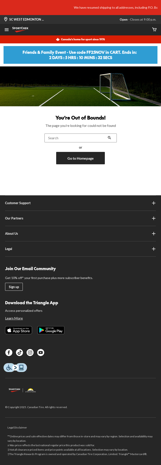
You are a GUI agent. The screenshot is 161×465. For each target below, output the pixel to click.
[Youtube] (40, 352)
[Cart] (154, 29)
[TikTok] (19, 352)
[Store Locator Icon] (6, 19)
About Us (80, 233)
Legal (80, 249)
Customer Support (80, 203)
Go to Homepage (80, 158)
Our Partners (80, 218)
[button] (109, 138)
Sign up (14, 287)
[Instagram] (30, 352)
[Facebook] (8, 352)
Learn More (14, 318)
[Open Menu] (7, 30)
